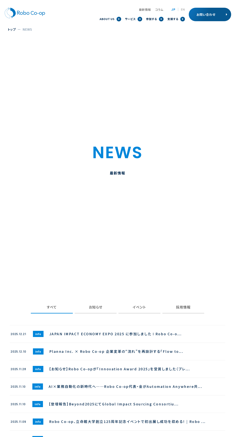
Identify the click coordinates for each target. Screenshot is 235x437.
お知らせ (95, 306)
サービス (130, 19)
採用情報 (183, 306)
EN (183, 9)
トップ (12, 29)
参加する (151, 19)
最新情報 (145, 9)
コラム (159, 9)
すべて (52, 306)
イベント (139, 306)
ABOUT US (107, 19)
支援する (172, 19)
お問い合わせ (206, 14)
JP (173, 9)
